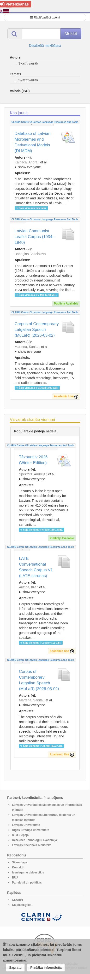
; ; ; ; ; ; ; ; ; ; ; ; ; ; (45, 476)
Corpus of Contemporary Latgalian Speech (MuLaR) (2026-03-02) (37, 330)
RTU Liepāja (20, 835)
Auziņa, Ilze (27, 587)
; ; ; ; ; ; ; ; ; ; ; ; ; (45, 164)
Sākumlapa (19, 862)
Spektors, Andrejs (32, 474)
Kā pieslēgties (21, 905)
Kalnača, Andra (26, 162)
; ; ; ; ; (45, 589)
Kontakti (18, 867)
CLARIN (17, 900)
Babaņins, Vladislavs (30, 254)
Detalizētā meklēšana (45, 46)
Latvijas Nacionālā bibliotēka (31, 845)
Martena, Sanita (26, 347)
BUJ (15, 877)
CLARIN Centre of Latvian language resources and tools (45, 122)
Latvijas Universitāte (26, 825)
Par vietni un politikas (27, 882)
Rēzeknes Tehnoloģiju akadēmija (34, 840)
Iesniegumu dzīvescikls (28, 872)
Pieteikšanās (14, 4)
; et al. (45, 164)
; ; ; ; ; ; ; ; (45, 349)
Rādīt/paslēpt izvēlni (45, 17)
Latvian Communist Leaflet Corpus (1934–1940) (34, 237)
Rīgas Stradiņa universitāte (30, 830)
